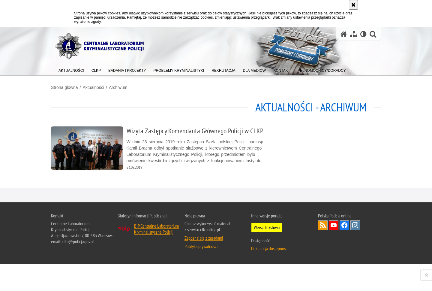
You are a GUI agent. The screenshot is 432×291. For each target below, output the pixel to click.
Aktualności (93, 87)
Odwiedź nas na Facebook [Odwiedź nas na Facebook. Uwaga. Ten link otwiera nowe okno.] (344, 278)
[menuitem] (71, 69)
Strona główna (64, 87)
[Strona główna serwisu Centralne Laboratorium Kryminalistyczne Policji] (343, 34)
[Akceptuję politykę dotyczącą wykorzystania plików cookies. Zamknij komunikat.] (353, 5)
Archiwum (118, 87)
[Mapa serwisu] (353, 34)
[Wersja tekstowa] (363, 34)
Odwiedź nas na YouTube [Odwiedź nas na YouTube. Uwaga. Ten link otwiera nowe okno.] (333, 278)
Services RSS (323, 278)
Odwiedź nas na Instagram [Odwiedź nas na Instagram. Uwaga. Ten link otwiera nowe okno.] (355, 278)
